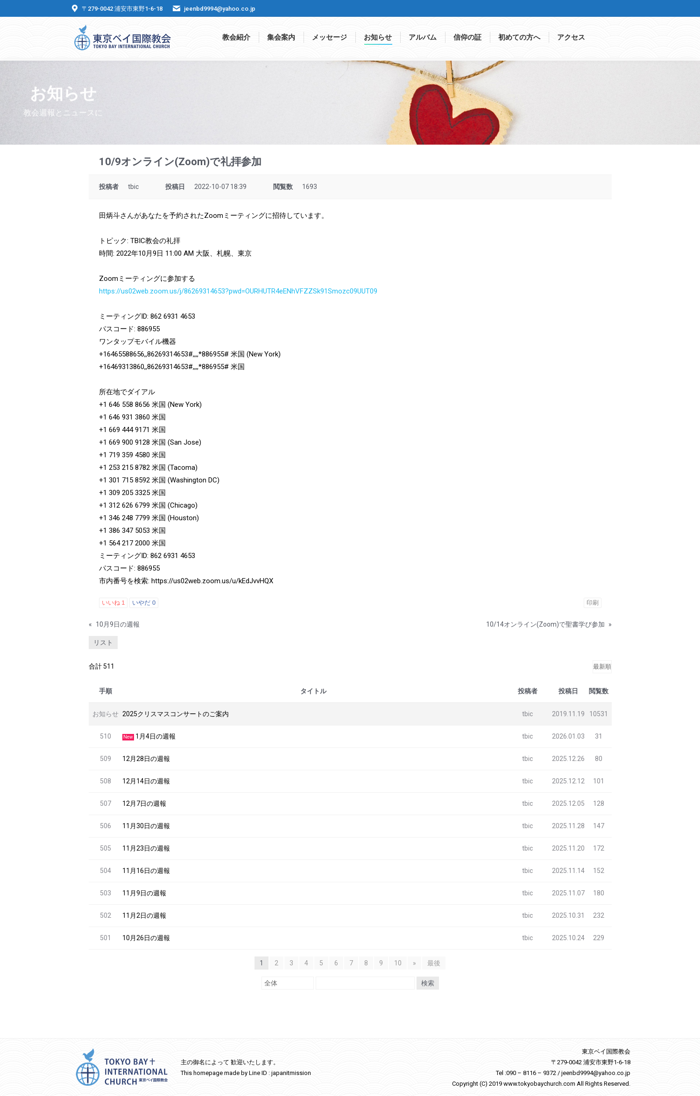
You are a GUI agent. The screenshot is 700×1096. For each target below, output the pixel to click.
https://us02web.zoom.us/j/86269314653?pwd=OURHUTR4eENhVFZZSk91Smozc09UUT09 (238, 291)
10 (398, 963)
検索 (427, 983)
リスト (103, 642)
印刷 (593, 602)
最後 (433, 963)
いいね (113, 602)
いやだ (144, 602)
